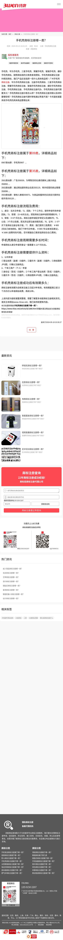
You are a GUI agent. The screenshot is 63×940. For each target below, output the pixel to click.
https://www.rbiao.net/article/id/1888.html (19, 308)
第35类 (33, 171)
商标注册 (5, 82)
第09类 (33, 153)
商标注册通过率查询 (31, 510)
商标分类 (17, 34)
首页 (9, 34)
